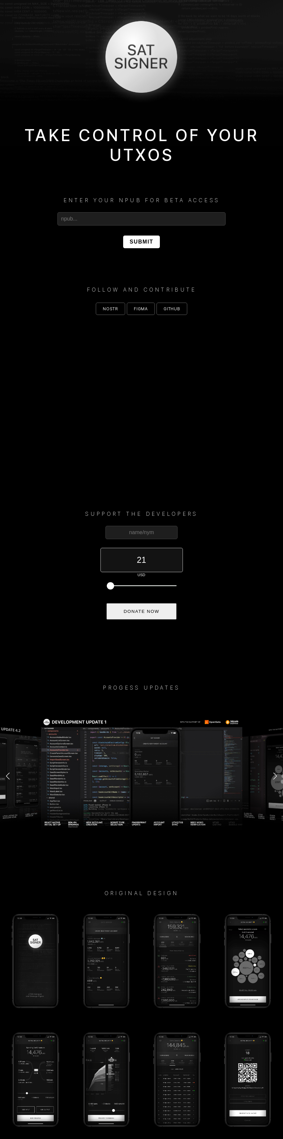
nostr (110, 308)
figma (141, 308)
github (172, 308)
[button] (7, 776)
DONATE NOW (142, 611)
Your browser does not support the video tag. (141, 395)
